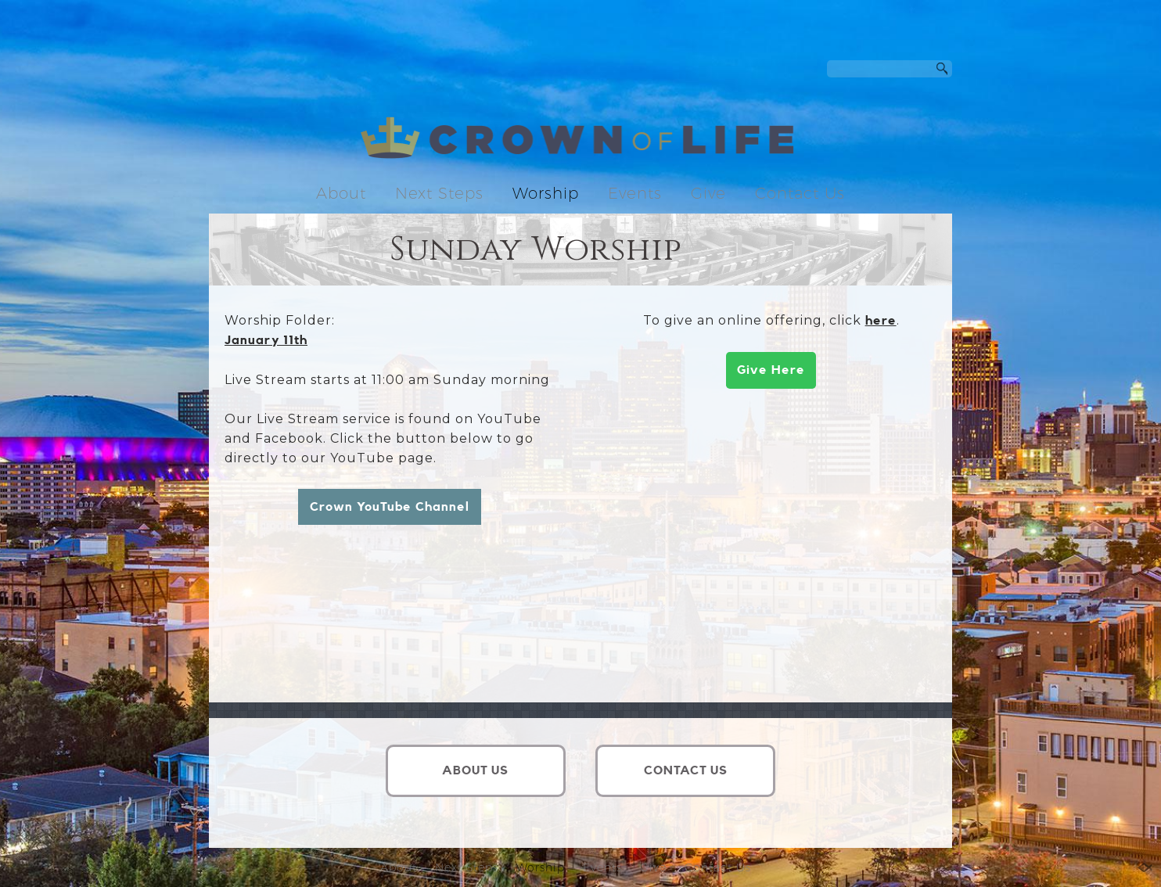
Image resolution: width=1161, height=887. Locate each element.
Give (708, 193)
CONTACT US (686, 770)
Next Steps (439, 193)
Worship (545, 193)
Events (635, 193)
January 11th (266, 340)
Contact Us (800, 193)
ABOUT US (475, 770)
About (341, 193)
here (881, 320)
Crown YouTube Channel (389, 507)
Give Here (771, 370)
